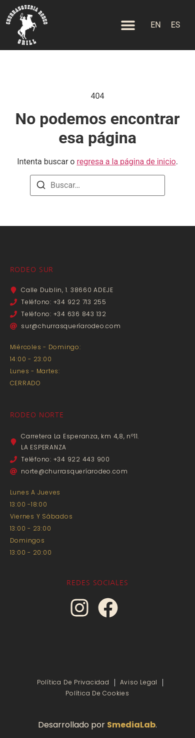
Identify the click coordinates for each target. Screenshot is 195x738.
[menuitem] (156, 25)
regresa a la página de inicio (126, 161)
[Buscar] (41, 186)
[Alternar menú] (128, 25)
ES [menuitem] (175, 25)
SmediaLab (131, 724)
